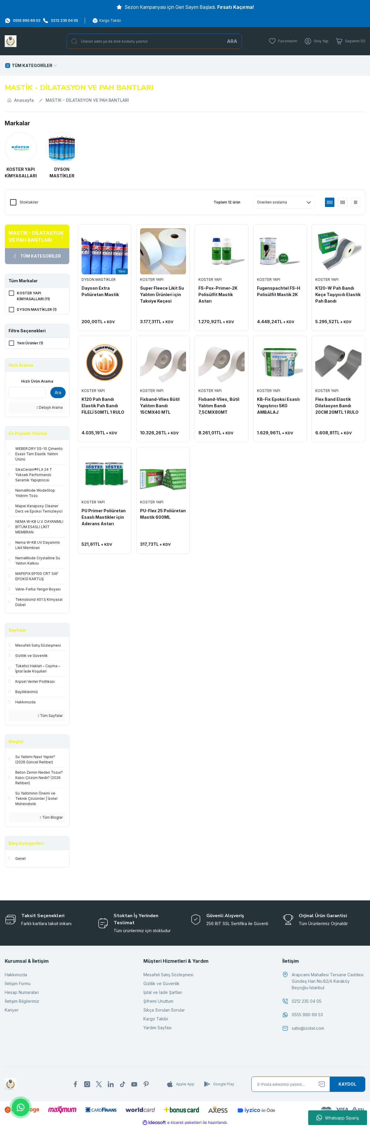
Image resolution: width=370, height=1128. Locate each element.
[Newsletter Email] (308, 1085)
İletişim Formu (18, 984)
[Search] (154, 41)
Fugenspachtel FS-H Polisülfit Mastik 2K (278, 291)
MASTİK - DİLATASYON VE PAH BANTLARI (87, 100)
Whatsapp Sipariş (337, 1117)
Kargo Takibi (155, 1019)
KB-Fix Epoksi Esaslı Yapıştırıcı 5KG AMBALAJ (278, 406)
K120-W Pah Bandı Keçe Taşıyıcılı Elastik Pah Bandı (338, 294)
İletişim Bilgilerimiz (22, 1002)
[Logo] (10, 41)
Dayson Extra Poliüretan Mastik (100, 291)
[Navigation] (31, 65)
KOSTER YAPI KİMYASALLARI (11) (33, 296)
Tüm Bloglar (51, 818)
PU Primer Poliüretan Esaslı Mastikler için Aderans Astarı (104, 517)
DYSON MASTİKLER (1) (37, 309)
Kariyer (12, 1011)
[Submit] (347, 1085)
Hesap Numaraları (22, 993)
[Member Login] (316, 41)
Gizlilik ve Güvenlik (161, 984)
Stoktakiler (29, 202)
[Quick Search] (27, 393)
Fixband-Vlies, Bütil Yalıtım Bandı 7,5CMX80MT (218, 406)
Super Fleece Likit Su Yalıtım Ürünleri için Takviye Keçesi (162, 294)
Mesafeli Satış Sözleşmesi (168, 975)
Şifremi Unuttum (158, 1002)
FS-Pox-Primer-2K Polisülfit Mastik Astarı (218, 294)
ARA (232, 41)
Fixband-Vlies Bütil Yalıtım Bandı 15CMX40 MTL (160, 406)
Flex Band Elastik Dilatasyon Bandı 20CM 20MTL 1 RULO (337, 406)
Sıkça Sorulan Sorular (164, 1011)
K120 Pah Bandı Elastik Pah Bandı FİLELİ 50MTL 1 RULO (103, 406)
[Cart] (350, 41)
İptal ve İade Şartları (162, 993)
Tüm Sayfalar (50, 717)
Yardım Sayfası (157, 1028)
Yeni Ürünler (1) (30, 344)
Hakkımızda (16, 975)
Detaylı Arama (50, 408)
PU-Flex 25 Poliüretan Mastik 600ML (163, 514)
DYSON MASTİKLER (99, 279)
